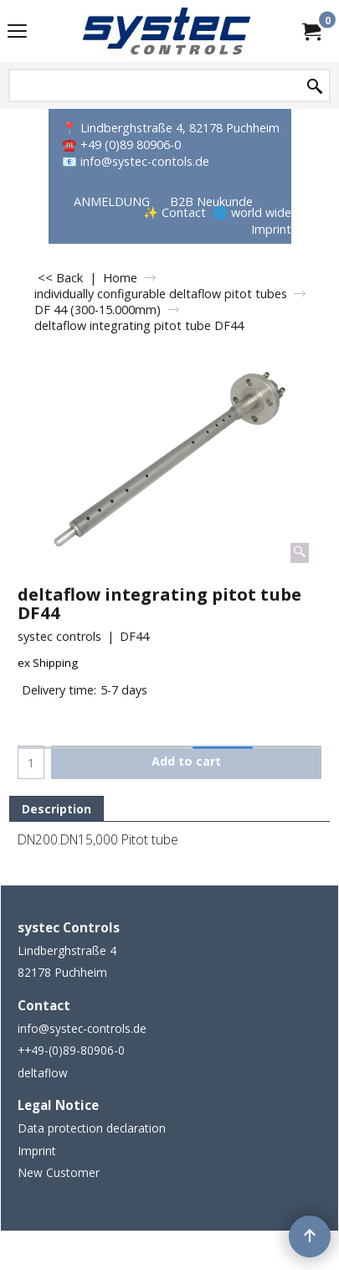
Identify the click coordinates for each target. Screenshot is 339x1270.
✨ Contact (174, 212)
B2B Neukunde (211, 201)
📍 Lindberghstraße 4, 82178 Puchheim (171, 128)
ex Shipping (48, 662)
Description (56, 809)
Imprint (271, 229)
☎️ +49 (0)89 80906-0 (121, 144)
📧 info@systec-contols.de (135, 161)
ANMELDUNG (112, 201)
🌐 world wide (252, 212)
